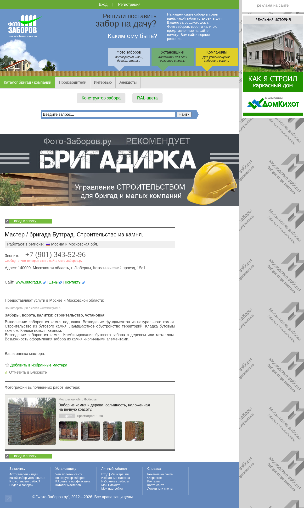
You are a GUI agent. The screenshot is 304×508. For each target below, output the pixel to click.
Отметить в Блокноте (28, 372)
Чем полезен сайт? (68, 474)
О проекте (154, 478)
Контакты (74, 282)
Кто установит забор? (24, 481)
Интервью (103, 82)
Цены (55, 282)
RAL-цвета (147, 98)
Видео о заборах (21, 485)
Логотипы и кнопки (160, 488)
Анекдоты (128, 82)
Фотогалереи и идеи (23, 474)
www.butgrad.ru (31, 282)
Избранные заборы (115, 481)
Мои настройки (112, 488)
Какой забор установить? (27, 478)
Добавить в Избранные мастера (38, 365)
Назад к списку (24, 221)
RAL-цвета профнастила (72, 481)
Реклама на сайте (160, 474)
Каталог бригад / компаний (27, 82)
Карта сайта (155, 485)
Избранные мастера (115, 478)
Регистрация (129, 4)
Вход (103, 4)
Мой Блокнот (110, 485)
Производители (72, 82)
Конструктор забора (101, 98)
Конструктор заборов (70, 478)
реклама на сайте (273, 5)
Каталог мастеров (68, 485)
